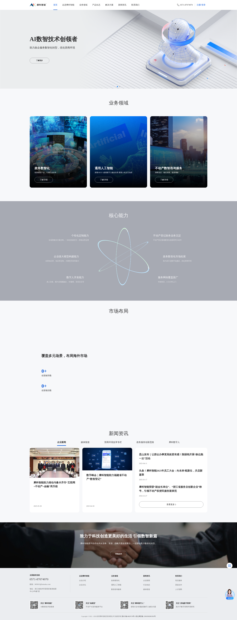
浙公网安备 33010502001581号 (146, 616)
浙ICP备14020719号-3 (129, 616)
